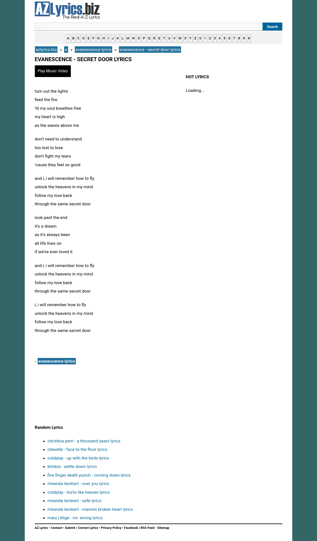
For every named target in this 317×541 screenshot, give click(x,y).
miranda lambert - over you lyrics (78, 483)
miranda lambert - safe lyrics (75, 500)
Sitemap (163, 528)
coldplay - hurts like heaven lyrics (79, 492)
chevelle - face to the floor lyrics (77, 449)
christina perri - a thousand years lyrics (84, 440)
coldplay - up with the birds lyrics (78, 458)
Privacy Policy (111, 528)
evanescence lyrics (56, 361)
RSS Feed (147, 528)
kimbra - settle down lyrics (72, 466)
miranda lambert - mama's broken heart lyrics (90, 509)
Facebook (131, 528)
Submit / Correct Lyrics (81, 528)
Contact (56, 528)
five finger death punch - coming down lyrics (89, 475)
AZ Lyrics (41, 528)
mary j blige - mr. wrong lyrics (75, 517)
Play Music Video (53, 71)
